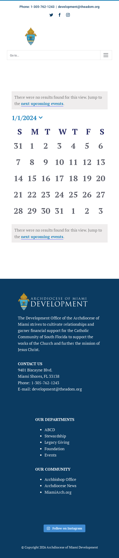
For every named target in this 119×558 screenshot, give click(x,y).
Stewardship (55, 436)
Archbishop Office (60, 479)
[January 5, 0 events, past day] (87, 149)
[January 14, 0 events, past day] (18, 181)
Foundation (54, 448)
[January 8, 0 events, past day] (32, 165)
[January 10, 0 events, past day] (59, 165)
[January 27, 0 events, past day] (100, 197)
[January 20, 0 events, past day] (100, 181)
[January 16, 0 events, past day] (46, 181)
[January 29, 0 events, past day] (32, 214)
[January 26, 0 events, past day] (87, 197)
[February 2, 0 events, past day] (87, 214)
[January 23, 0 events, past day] (46, 197)
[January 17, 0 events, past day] (59, 181)
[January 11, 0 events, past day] (73, 165)
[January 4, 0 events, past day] (73, 149)
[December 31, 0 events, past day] (18, 149)
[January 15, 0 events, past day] (32, 181)
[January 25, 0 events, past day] (73, 197)
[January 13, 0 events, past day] (100, 165)
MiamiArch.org (58, 492)
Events (50, 455)
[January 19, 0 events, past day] (87, 181)
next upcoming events (42, 103)
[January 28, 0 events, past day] (18, 214)
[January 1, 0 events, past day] (32, 149)
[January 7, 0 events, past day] (18, 165)
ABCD (50, 429)
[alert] (60, 233)
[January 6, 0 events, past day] (100, 149)
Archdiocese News (60, 485)
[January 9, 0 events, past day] (46, 165)
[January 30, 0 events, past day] (46, 214)
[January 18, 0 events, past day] (73, 181)
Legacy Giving (57, 442)
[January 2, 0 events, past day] (46, 149)
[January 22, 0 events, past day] (32, 197)
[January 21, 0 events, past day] (18, 197)
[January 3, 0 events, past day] (59, 149)
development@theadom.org (79, 7)
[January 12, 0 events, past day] (87, 165)
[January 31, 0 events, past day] (59, 214)
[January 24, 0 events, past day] (59, 197)
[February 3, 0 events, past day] (100, 214)
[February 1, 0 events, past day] (73, 214)
